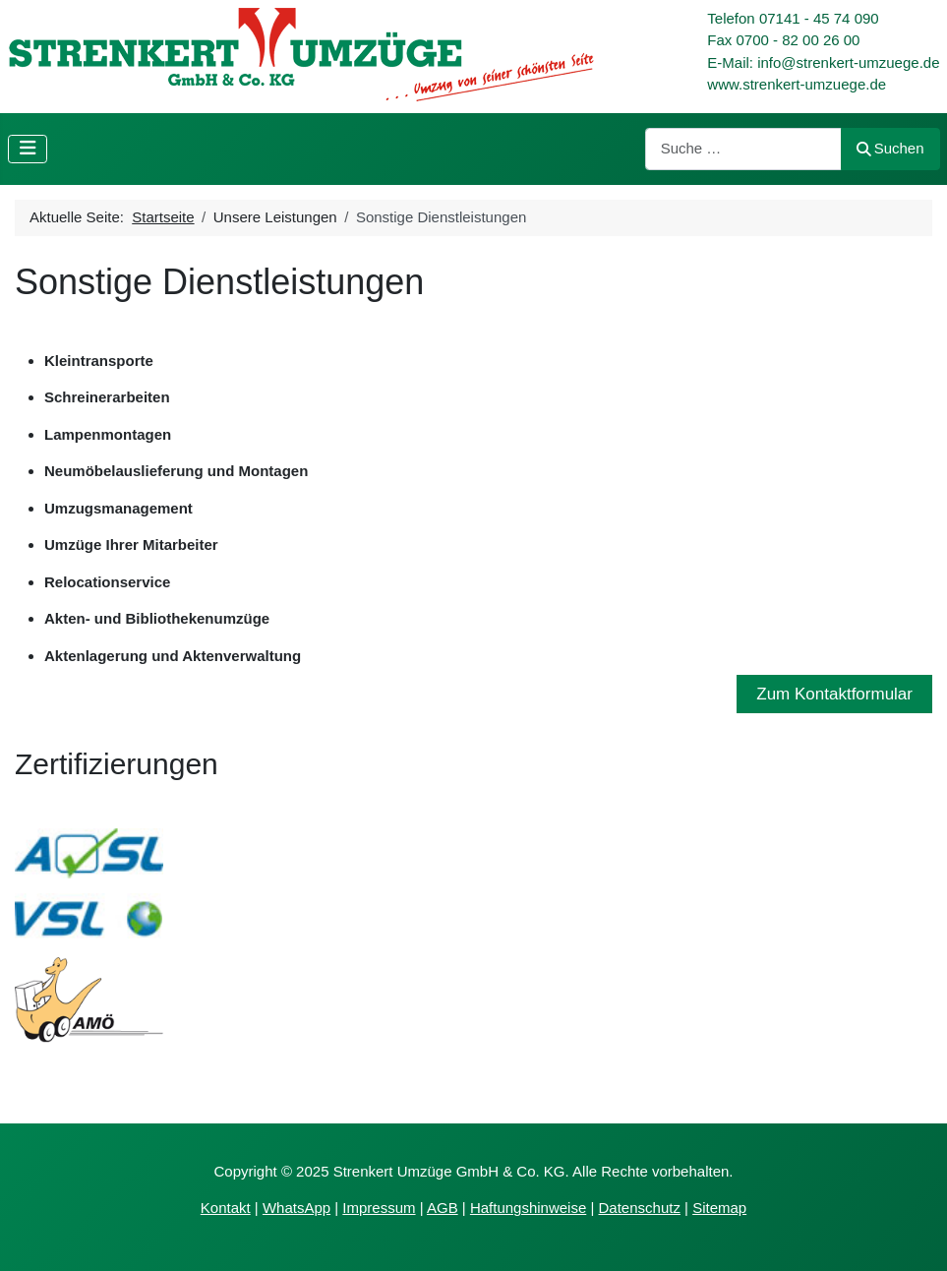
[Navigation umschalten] (28, 149)
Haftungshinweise (528, 1207)
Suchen (890, 148)
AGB (442, 1207)
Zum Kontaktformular (834, 694)
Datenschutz (640, 1207)
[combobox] (743, 149)
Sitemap (719, 1207)
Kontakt (226, 1207)
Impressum (378, 1207)
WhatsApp (296, 1207)
